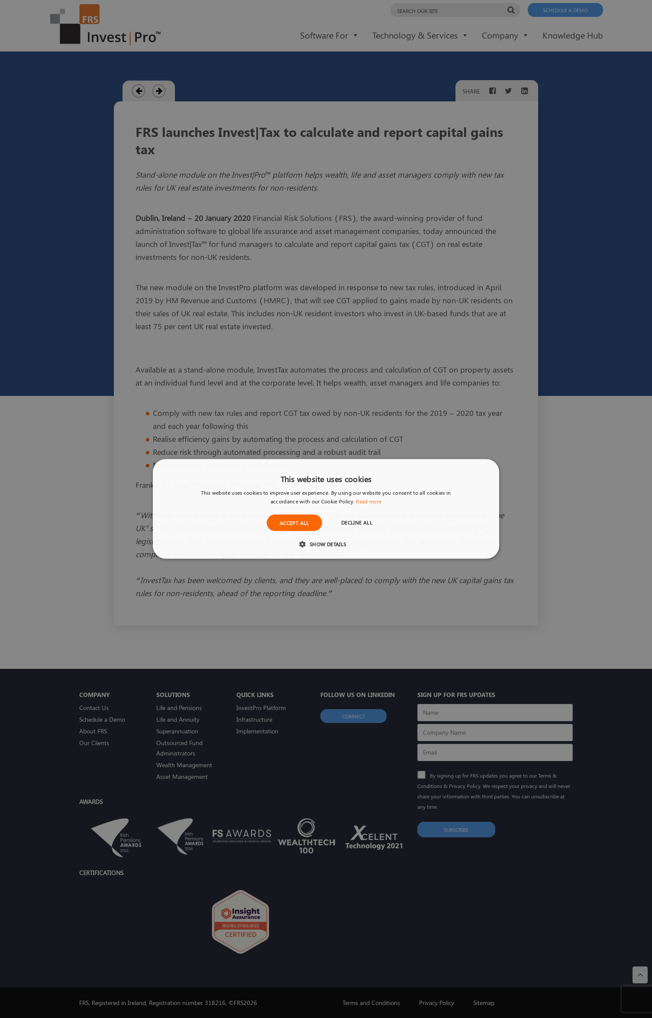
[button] (326, 544)
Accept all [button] (294, 522)
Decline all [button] (356, 522)
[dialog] (326, 509)
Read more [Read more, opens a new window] (368, 501)
